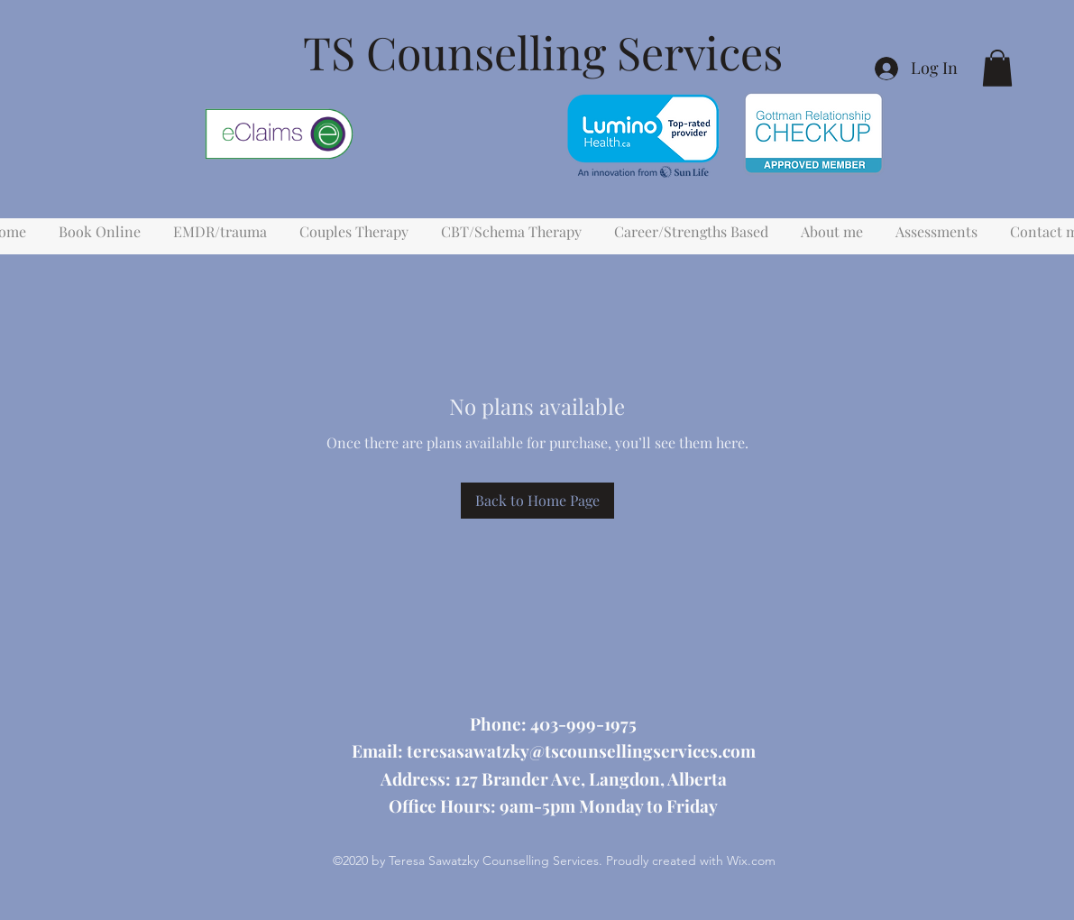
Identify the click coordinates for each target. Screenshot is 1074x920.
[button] (997, 68)
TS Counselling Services (543, 52)
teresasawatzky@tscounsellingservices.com (581, 750)
